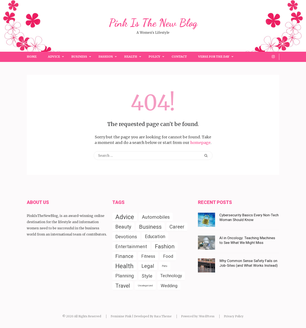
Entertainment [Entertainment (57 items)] (131, 246)
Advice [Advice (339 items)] (124, 217)
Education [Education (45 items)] (155, 236)
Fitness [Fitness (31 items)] (148, 256)
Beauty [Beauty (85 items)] (123, 227)
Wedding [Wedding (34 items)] (169, 285)
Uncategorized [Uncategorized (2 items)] (145, 285)
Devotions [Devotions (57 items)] (126, 236)
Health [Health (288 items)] (124, 266)
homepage (200, 142)
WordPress (206, 316)
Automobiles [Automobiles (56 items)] (156, 217)
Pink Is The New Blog (153, 23)
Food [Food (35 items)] (168, 256)
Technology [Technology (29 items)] (171, 275)
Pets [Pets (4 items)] (164, 266)
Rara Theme (163, 316)
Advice (54, 57)
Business (79, 57)
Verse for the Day (213, 57)
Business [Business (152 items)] (150, 227)
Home (32, 57)
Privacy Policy (234, 316)
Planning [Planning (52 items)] (124, 275)
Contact (179, 57)
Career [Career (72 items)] (176, 227)
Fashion (105, 57)
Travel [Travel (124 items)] (122, 286)
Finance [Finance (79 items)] (124, 256)
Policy (154, 57)
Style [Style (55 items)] (147, 276)
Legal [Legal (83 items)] (147, 266)
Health (130, 57)
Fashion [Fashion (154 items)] (165, 246)
